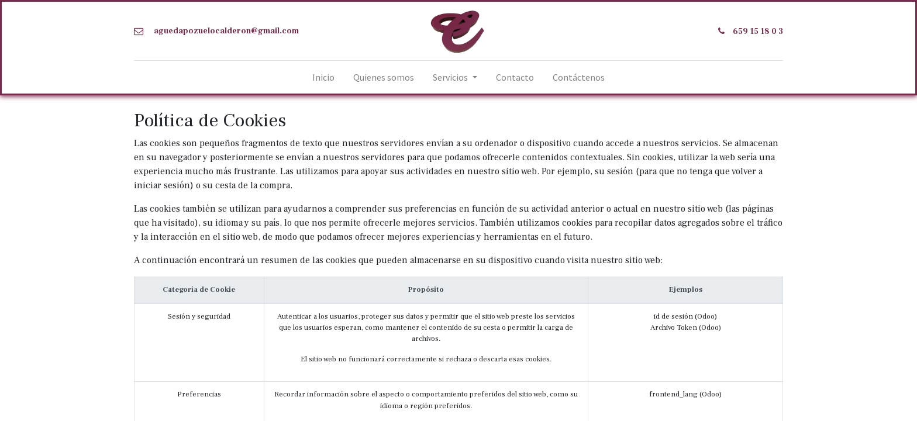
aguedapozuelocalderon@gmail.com (226, 31)
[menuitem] (323, 77)
